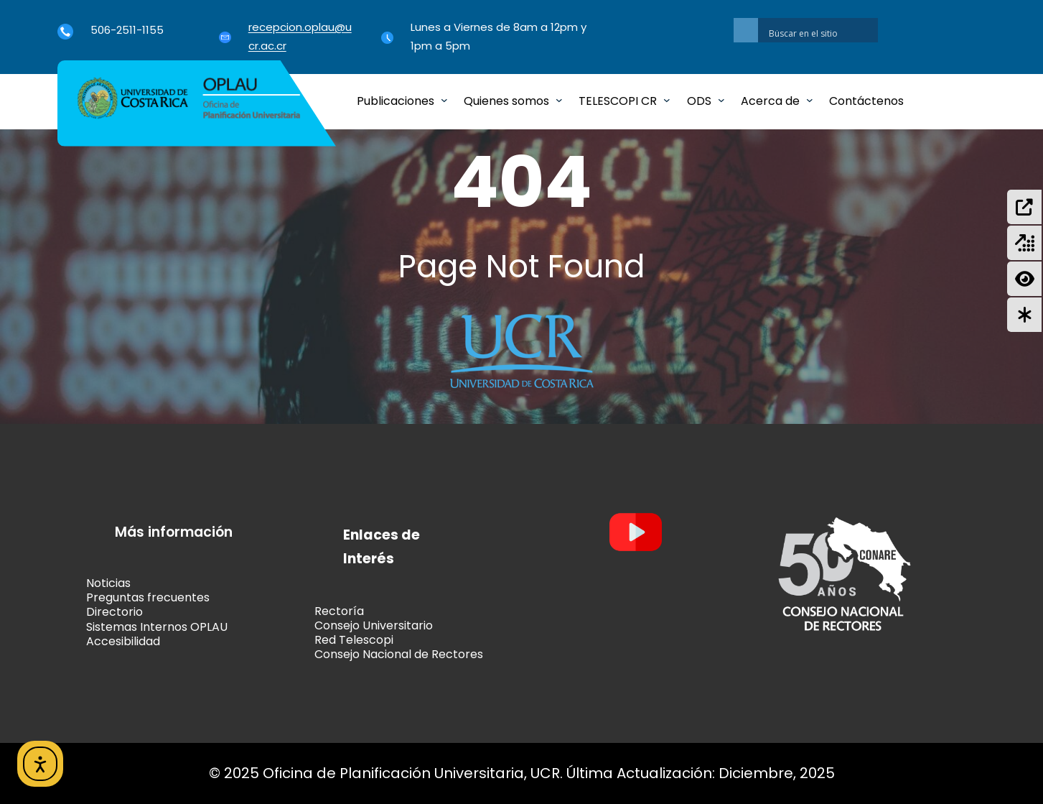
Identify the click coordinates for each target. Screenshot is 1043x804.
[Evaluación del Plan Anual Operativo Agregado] (1024, 243)
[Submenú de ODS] (721, 99)
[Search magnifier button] (746, 30)
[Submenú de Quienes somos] (559, 99)
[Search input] (821, 33)
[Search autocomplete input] (821, 27)
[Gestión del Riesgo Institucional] (1024, 279)
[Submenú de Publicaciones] (444, 99)
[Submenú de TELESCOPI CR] (666, 99)
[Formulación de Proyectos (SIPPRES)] (1024, 207)
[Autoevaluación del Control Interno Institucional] (1024, 314)
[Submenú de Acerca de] (809, 99)
